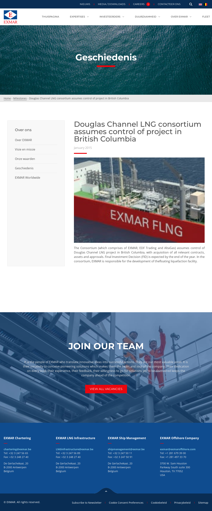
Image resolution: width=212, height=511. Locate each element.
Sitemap (203, 502)
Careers (141, 4)
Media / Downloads (111, 4)
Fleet (206, 16)
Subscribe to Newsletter (86, 502)
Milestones (20, 98)
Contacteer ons (169, 4)
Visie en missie (25, 149)
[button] (191, 4)
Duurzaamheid (147, 17)
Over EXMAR (181, 17)
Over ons (23, 130)
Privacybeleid (182, 502)
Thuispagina (50, 16)
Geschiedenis (24, 168)
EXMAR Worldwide (27, 177)
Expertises (79, 17)
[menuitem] (200, 4)
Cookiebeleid (159, 502)
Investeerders (112, 17)
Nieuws (85, 4)
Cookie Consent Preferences (126, 502)
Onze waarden (25, 159)
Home (7, 98)
